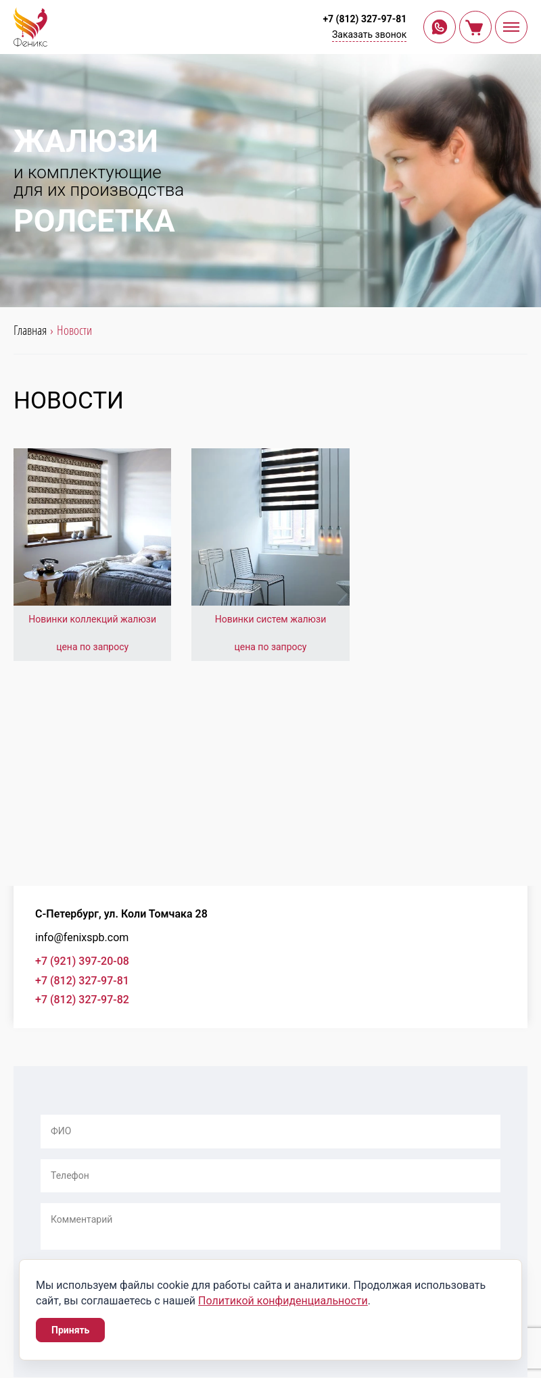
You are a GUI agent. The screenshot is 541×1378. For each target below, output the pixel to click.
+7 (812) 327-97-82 (82, 999)
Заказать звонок (369, 34)
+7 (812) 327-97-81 (364, 19)
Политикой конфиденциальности (283, 1300)
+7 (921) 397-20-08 (82, 961)
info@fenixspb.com (81, 937)
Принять (70, 1330)
